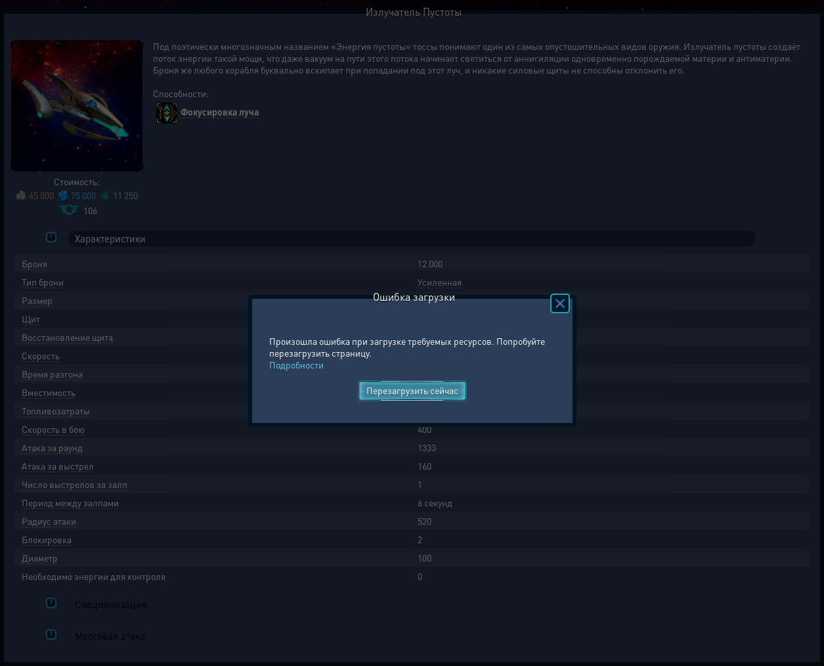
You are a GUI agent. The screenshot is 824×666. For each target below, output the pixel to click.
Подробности (296, 364)
